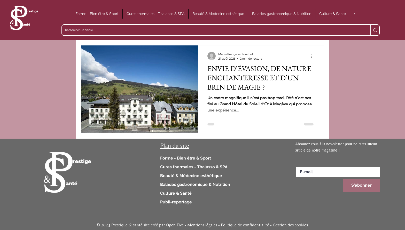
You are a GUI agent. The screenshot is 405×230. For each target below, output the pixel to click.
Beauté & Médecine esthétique (191, 175)
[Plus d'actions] (313, 56)
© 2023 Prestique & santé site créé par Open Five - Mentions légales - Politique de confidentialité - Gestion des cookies (202, 224)
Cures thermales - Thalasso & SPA (194, 166)
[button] (97, 14)
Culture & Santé (176, 193)
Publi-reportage (176, 202)
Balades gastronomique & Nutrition (195, 184)
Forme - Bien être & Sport (185, 158)
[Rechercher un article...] (212, 30)
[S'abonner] (361, 185)
